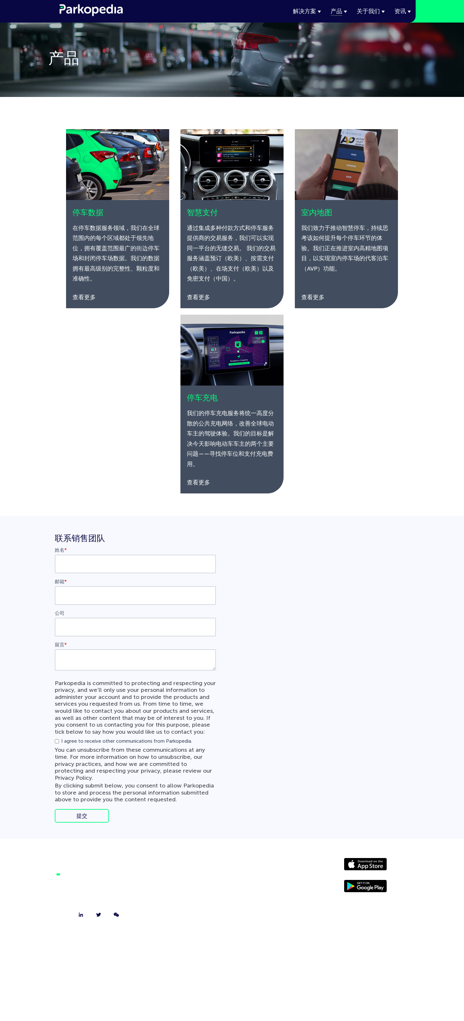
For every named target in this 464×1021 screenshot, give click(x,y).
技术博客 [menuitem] (232, 915)
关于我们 (368, 11)
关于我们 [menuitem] (232, 867)
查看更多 (84, 297)
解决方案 (304, 11)
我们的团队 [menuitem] (232, 899)
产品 (336, 11)
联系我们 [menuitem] (232, 883)
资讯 (400, 11)
